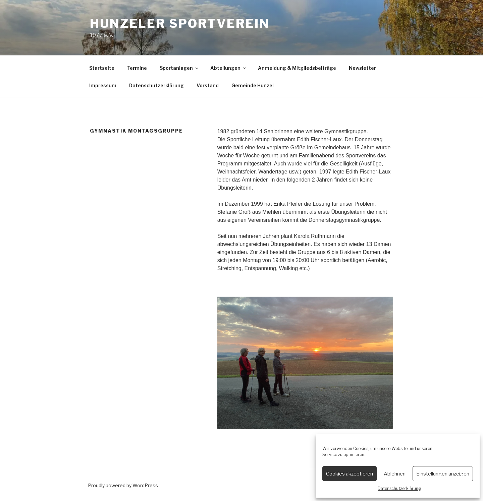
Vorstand (208, 85)
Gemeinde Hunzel (252, 85)
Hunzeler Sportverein (180, 23)
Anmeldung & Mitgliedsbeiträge (297, 68)
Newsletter (362, 68)
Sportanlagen (179, 68)
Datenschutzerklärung (399, 488)
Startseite (101, 68)
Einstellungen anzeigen (442, 474)
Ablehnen (395, 474)
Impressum (102, 85)
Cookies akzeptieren (349, 474)
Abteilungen (228, 68)
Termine (137, 68)
